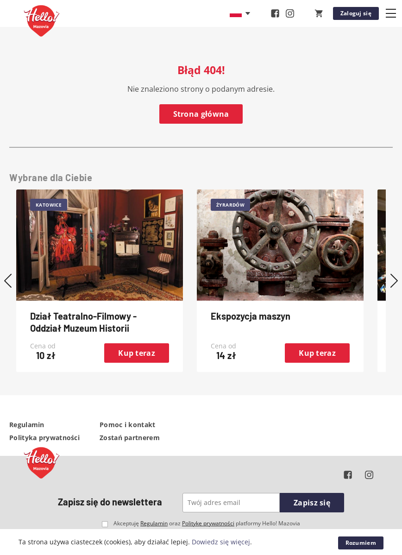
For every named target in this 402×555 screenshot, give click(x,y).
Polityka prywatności (44, 437)
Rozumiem (360, 543)
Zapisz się (312, 503)
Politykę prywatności (208, 523)
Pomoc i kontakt (128, 424)
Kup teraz (136, 353)
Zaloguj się (355, 13)
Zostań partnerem (130, 437)
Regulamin (26, 424)
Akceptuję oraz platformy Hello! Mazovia (206, 523)
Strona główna (201, 114)
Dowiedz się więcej (221, 541)
